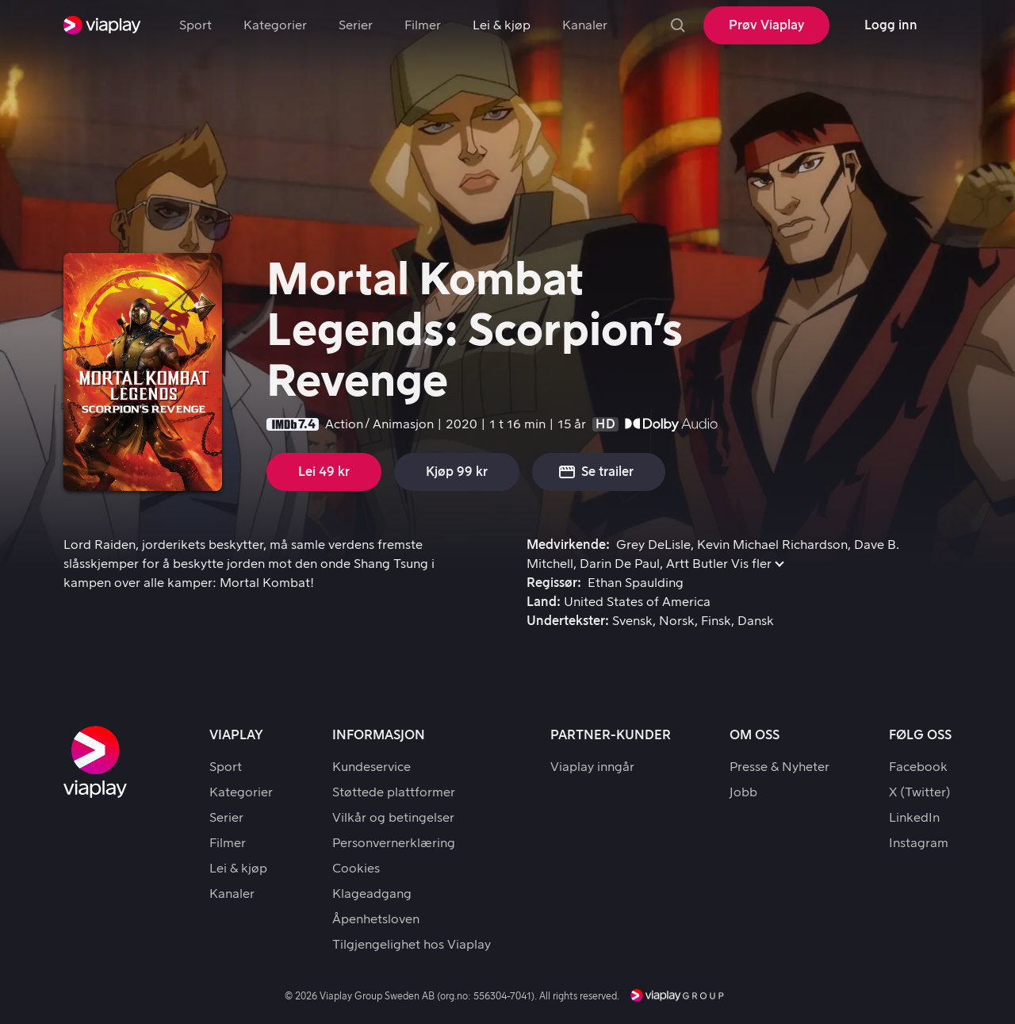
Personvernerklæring (393, 843)
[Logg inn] (890, 25)
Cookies (356, 868)
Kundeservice (371, 767)
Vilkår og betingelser (393, 817)
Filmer (422, 25)
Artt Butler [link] (697, 564)
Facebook (918, 767)
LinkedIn (914, 817)
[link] (102, 25)
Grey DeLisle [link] (653, 545)
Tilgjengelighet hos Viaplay (411, 944)
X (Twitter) (920, 792)
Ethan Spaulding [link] (636, 583)
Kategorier (275, 25)
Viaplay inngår (592, 767)
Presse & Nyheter (779, 767)
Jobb (743, 792)
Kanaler (584, 25)
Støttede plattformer (393, 792)
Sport (195, 25)
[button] (598, 472)
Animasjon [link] (403, 424)
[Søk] (678, 25)
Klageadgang (372, 894)
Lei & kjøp (501, 25)
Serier (356, 25)
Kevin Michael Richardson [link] (772, 545)
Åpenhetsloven (375, 919)
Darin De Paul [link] (620, 564)
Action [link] (344, 424)
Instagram (918, 843)
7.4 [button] (307, 424)
